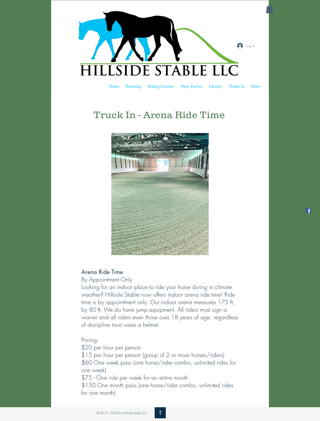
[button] (269, 8)
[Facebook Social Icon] (308, 210)
